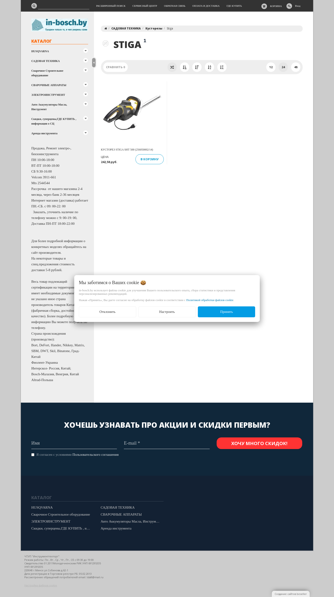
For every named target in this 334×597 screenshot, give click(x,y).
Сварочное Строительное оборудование (47, 73)
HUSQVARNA (40, 51)
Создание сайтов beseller (291, 594)
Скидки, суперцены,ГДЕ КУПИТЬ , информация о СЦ (53, 121)
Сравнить (115, 67)
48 (295, 67)
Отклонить (108, 312)
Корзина (276, 6)
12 (271, 67)
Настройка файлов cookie (40, 585)
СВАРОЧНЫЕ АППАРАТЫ (48, 85)
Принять (226, 312)
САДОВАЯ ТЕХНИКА (45, 61)
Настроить (167, 312)
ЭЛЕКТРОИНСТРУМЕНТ (48, 94)
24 (283, 67)
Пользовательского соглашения (95, 454)
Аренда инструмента (44, 133)
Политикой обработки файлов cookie (209, 300)
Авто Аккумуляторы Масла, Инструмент (49, 107)
